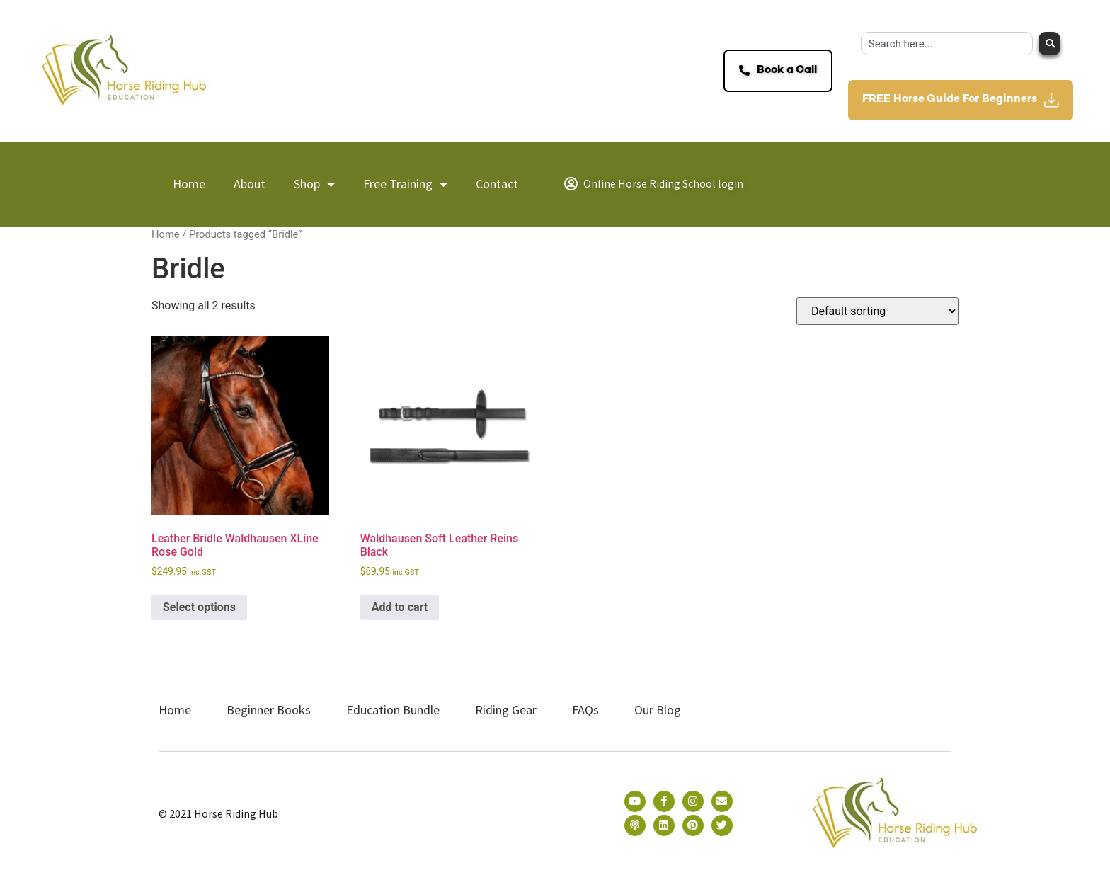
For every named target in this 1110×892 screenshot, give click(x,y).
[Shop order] (877, 311)
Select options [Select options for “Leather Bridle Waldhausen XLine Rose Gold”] (199, 607)
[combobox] (947, 43)
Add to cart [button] (400, 607)
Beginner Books (269, 710)
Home (189, 184)
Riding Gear (506, 710)
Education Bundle (393, 710)
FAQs (585, 710)
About (249, 184)
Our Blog (657, 710)
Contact (497, 184)
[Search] (1049, 43)
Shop (314, 184)
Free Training (405, 184)
